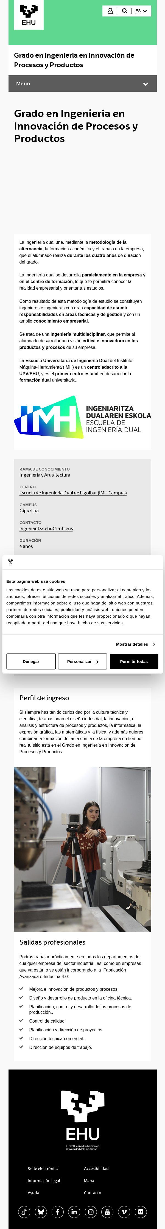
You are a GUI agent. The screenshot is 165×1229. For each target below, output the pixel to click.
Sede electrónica (43, 1168)
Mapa (89, 1180)
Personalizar (82, 661)
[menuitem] (141, 10)
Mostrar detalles (132, 644)
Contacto (92, 1193)
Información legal (44, 1180)
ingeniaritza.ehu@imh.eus (46, 528)
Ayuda (33, 1193)
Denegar (31, 661)
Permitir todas (134, 661)
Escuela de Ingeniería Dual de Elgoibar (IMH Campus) (73, 492)
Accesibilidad (96, 1168)
